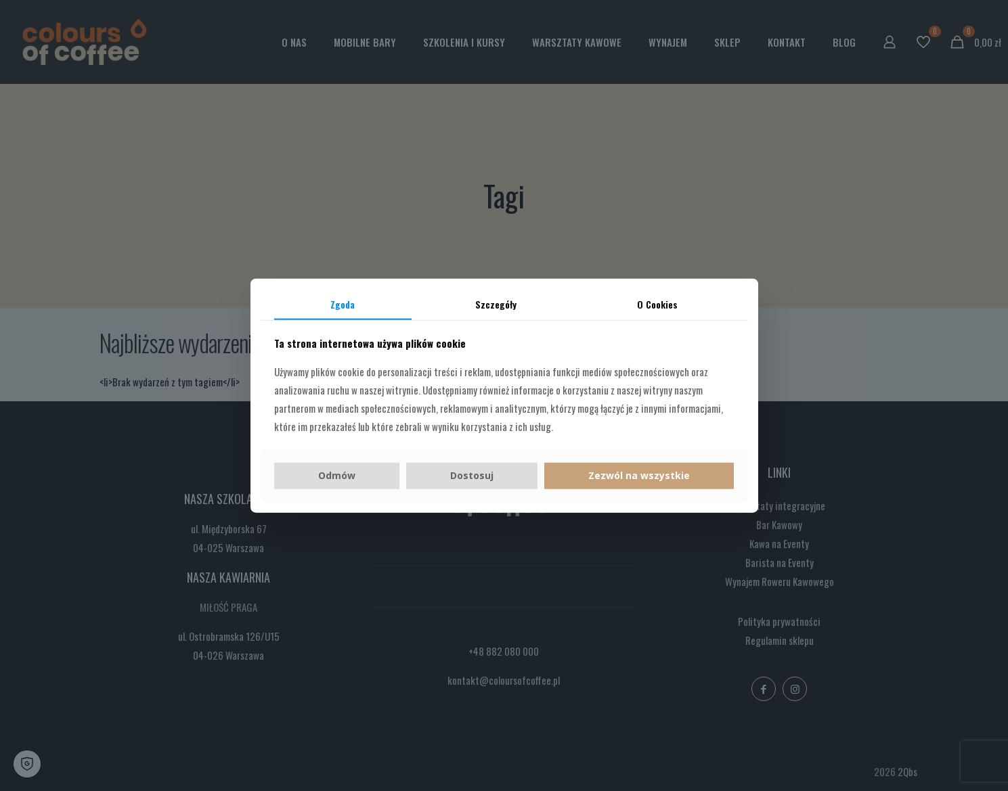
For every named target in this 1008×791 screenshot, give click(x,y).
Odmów (336, 475)
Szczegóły (496, 303)
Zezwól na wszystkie (639, 475)
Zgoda (342, 303)
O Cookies (657, 303)
